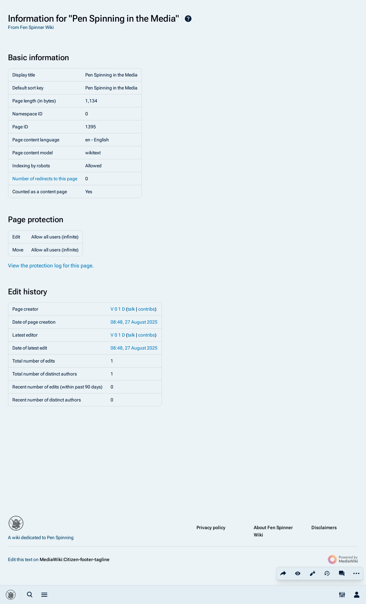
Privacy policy (210, 527)
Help (188, 18)
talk (131, 309)
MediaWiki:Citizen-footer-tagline (75, 559)
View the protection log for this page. (51, 265)
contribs (146, 309)
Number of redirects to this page (44, 178)
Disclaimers (324, 527)
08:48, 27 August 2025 (134, 322)
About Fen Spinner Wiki (273, 531)
